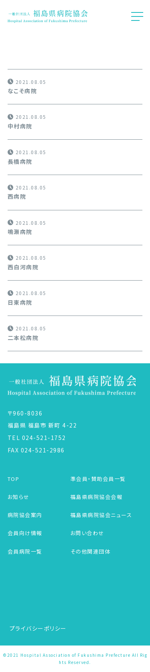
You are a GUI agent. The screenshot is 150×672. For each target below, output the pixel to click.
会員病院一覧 (25, 551)
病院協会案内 (25, 515)
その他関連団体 (90, 551)
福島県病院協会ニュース (101, 515)
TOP (14, 479)
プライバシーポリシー (38, 628)
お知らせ (19, 497)
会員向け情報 (25, 533)
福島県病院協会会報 (96, 497)
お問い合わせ (87, 533)
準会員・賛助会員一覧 (98, 479)
